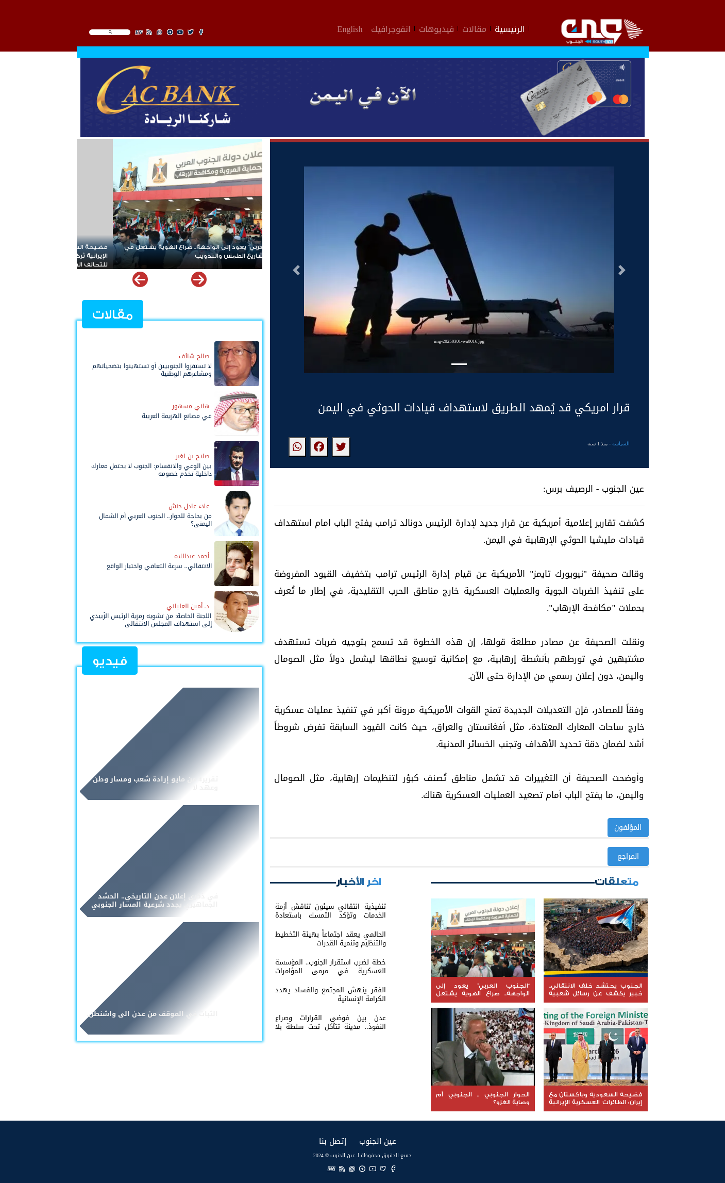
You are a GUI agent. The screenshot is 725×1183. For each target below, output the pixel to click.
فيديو (109, 661)
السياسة (621, 443)
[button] (296, 270)
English (350, 28)
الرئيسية (510, 28)
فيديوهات (436, 28)
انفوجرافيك (391, 28)
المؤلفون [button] (628, 828)
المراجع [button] (628, 856)
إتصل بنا (332, 1141)
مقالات (474, 28)
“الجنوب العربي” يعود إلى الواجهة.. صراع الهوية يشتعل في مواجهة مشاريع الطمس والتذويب (172, 251)
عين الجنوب (377, 1141)
